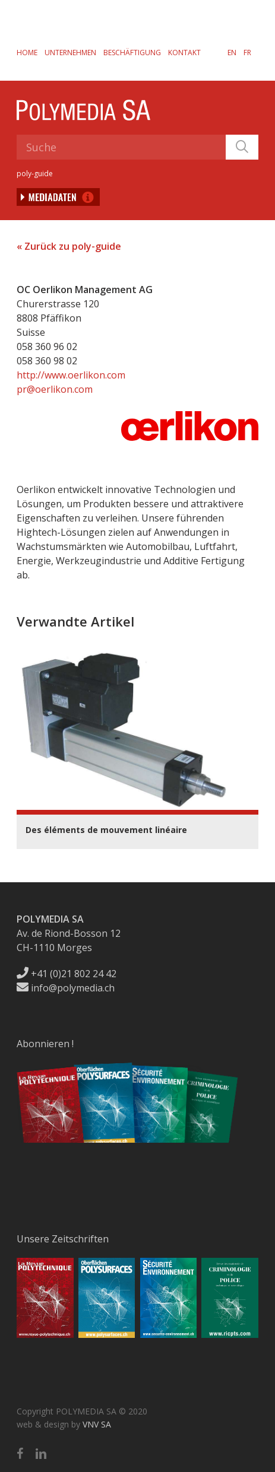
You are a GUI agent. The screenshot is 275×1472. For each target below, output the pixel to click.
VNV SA (97, 1424)
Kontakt (184, 52)
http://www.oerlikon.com (71, 374)
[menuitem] (231, 52)
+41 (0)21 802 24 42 (66, 973)
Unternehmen (70, 52)
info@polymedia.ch (66, 987)
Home (27, 52)
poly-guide (35, 173)
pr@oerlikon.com (55, 389)
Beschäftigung (132, 52)
